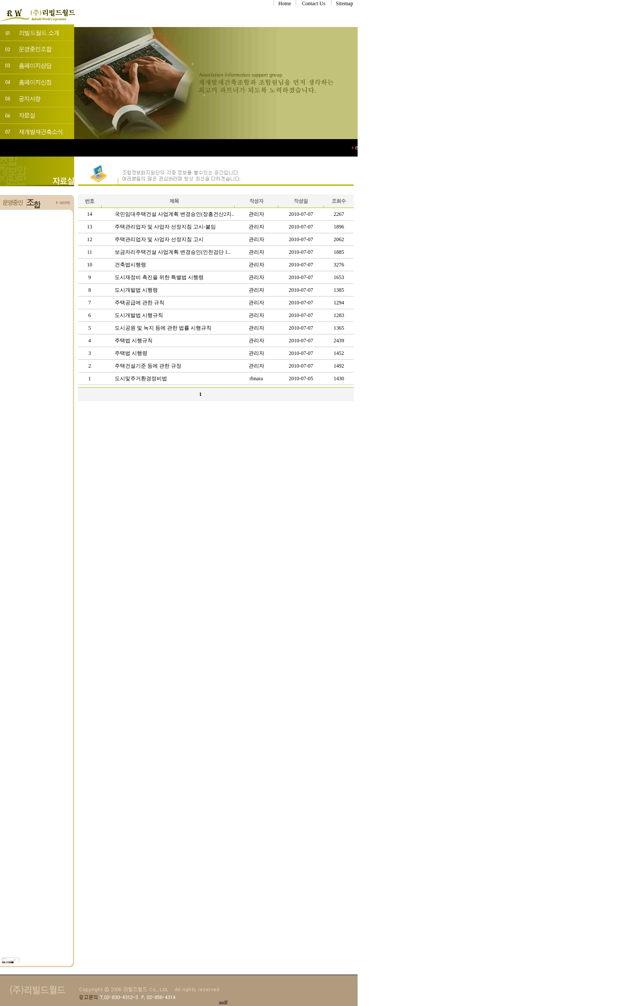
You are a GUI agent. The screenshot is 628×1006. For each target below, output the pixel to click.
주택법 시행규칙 (134, 341)
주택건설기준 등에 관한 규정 (148, 366)
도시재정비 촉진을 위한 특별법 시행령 (159, 277)
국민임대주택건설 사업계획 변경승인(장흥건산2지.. (174, 214)
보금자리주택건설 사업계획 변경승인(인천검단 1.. (172, 252)
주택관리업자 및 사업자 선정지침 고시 (159, 239)
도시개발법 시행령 (136, 290)
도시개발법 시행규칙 (139, 315)
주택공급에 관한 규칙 (139, 303)
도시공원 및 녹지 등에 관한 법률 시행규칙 (163, 328)
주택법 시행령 (131, 353)
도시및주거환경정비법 (141, 378)
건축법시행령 (130, 265)
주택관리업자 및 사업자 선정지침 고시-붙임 (165, 227)
